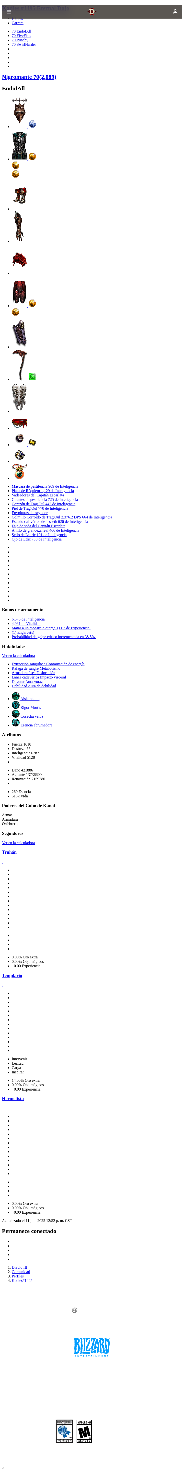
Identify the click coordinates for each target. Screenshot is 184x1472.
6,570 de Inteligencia (28, 619)
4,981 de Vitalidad (26, 623)
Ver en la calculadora (18, 656)
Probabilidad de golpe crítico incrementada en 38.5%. (54, 637)
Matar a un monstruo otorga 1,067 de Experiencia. (51, 628)
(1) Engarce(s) (23, 632)
